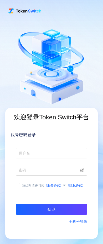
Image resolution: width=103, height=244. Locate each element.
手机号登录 (78, 221)
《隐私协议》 (75, 185)
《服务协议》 (53, 185)
